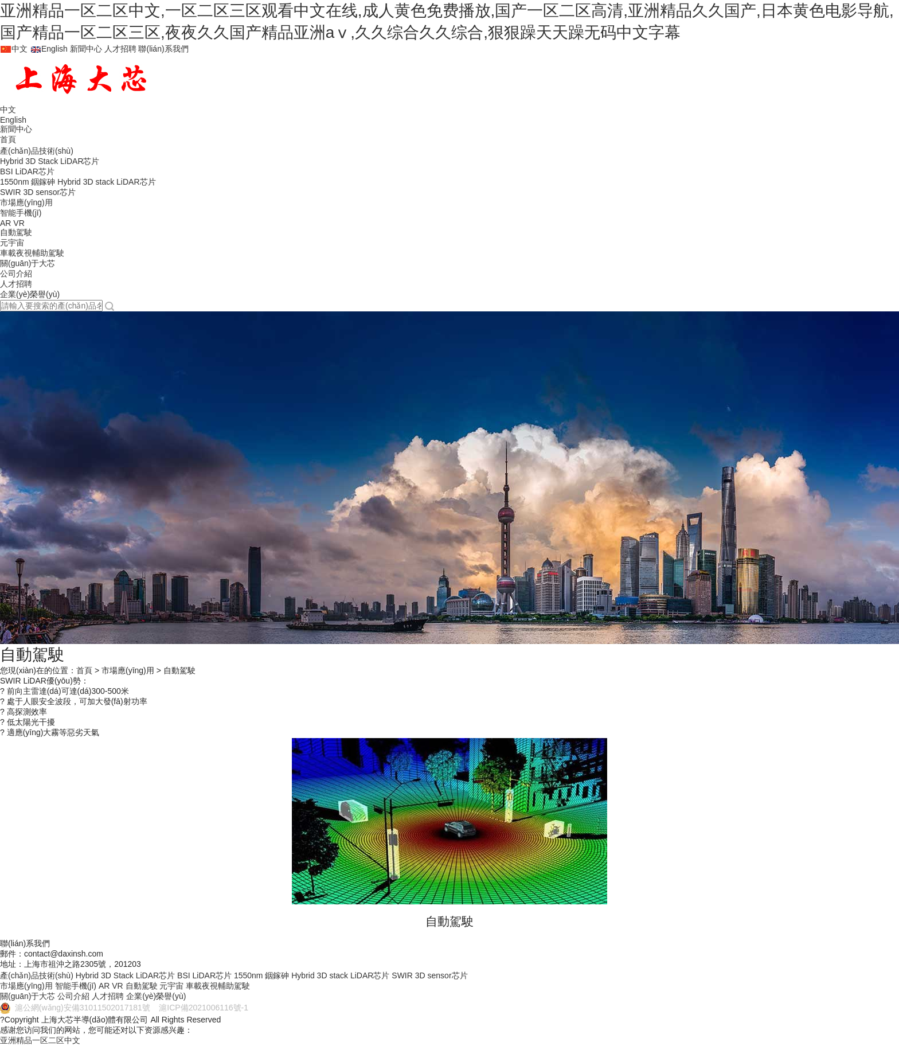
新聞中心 (86, 48)
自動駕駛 (16, 232)
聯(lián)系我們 (163, 48)
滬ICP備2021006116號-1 (200, 1007)
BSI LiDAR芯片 (27, 171)
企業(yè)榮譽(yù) (30, 294)
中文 (14, 48)
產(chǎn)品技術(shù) (36, 150)
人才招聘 (120, 48)
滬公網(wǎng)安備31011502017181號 (76, 1007)
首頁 (8, 139)
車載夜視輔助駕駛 (32, 252)
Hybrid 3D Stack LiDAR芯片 (50, 161)
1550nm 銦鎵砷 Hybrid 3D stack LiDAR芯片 (78, 181)
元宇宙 (12, 242)
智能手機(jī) (20, 212)
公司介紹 (16, 273)
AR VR (12, 223)
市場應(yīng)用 (26, 202)
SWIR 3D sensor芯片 (38, 192)
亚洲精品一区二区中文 (40, 1040)
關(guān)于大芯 (27, 263)
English (49, 48)
